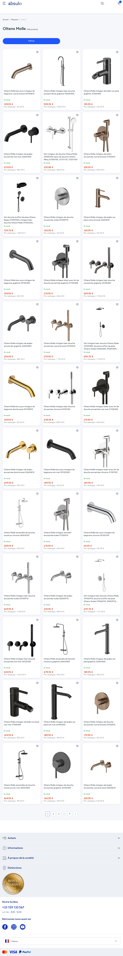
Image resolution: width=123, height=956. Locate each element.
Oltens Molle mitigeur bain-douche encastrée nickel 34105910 (19, 597)
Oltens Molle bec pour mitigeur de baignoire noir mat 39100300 (59, 471)
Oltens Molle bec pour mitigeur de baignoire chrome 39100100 (99, 534)
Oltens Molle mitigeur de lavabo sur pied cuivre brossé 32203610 (99, 218)
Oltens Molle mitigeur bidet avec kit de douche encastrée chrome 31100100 (101, 471)
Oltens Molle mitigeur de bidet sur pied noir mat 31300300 (21, 723)
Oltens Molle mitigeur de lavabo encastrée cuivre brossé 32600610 (100, 786)
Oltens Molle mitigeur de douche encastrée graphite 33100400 (58, 786)
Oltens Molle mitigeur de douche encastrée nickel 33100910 (58, 218)
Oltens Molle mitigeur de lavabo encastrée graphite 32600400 (18, 344)
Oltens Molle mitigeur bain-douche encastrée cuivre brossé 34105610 (59, 344)
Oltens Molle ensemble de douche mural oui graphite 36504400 (59, 660)
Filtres (31, 41)
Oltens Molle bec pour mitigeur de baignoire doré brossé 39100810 (19, 408)
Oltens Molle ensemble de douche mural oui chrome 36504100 (19, 534)
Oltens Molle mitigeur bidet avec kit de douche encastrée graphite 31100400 (61, 281)
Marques (14, 20)
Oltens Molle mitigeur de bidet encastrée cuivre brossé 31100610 (99, 155)
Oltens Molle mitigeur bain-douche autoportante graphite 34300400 (59, 92)
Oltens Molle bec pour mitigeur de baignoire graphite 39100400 (19, 281)
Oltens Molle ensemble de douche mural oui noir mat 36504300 (19, 786)
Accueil (5, 20)
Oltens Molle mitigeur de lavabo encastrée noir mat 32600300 (18, 155)
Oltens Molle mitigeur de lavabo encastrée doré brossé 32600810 (19, 471)
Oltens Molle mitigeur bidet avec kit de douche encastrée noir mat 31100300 (101, 408)
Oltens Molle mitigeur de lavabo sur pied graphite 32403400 (99, 660)
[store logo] (15, 3)
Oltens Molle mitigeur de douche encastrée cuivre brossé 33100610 (99, 723)
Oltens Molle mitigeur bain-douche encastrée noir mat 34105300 (19, 660)
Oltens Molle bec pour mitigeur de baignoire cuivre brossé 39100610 (19, 92)
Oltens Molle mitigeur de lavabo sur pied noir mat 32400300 (59, 723)
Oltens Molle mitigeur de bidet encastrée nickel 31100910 (57, 534)
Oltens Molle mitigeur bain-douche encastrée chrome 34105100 (59, 408)
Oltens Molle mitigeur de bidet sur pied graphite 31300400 (101, 92)
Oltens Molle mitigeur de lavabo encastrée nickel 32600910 (58, 597)
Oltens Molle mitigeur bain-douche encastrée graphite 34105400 (99, 281)
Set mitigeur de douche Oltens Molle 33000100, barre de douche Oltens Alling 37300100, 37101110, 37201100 (60, 157)
